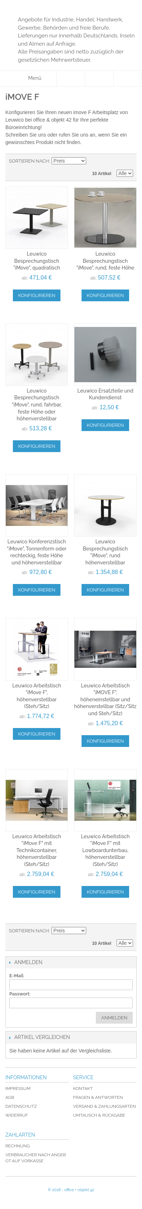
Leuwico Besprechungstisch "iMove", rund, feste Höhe (105, 261)
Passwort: (19, 994)
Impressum (17, 1088)
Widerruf (16, 1115)
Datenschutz (21, 1106)
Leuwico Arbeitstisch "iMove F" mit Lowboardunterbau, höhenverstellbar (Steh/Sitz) (105, 850)
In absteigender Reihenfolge (92, 161)
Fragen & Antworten (98, 1097)
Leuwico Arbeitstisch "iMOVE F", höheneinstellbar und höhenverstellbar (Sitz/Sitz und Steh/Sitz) (105, 699)
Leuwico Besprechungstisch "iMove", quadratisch (36, 261)
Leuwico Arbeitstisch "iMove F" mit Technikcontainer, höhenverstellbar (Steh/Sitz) (36, 850)
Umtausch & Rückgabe (99, 1115)
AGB (9, 1097)
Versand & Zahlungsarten (104, 1106)
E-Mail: (16, 975)
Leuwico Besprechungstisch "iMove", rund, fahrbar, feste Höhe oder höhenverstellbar (37, 404)
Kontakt (83, 1088)
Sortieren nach (29, 161)
